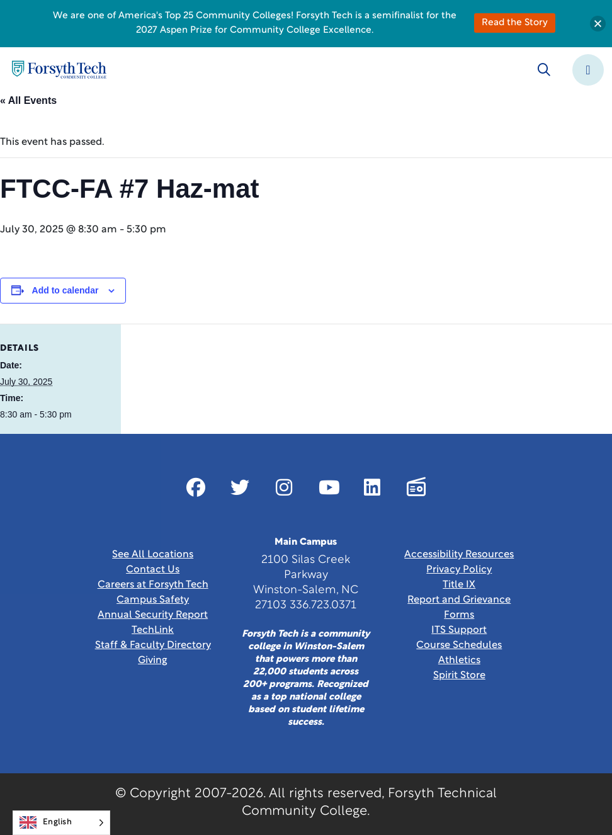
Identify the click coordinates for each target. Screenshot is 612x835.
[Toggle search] (544, 70)
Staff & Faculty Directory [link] (153, 645)
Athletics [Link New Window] (459, 661)
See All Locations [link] (152, 555)
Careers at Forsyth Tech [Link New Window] (153, 585)
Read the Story (515, 23)
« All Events (28, 100)
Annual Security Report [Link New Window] (153, 615)
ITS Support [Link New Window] (459, 630)
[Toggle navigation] (588, 70)
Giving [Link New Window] (152, 661)
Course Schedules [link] (459, 645)
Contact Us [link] (152, 570)
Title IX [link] (459, 585)
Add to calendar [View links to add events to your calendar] (65, 290)
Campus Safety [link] (152, 600)
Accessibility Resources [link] (459, 555)
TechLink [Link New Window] (153, 630)
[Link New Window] (196, 487)
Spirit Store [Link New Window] (459, 676)
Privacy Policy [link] (459, 570)
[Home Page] (59, 69)
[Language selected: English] (61, 822)
